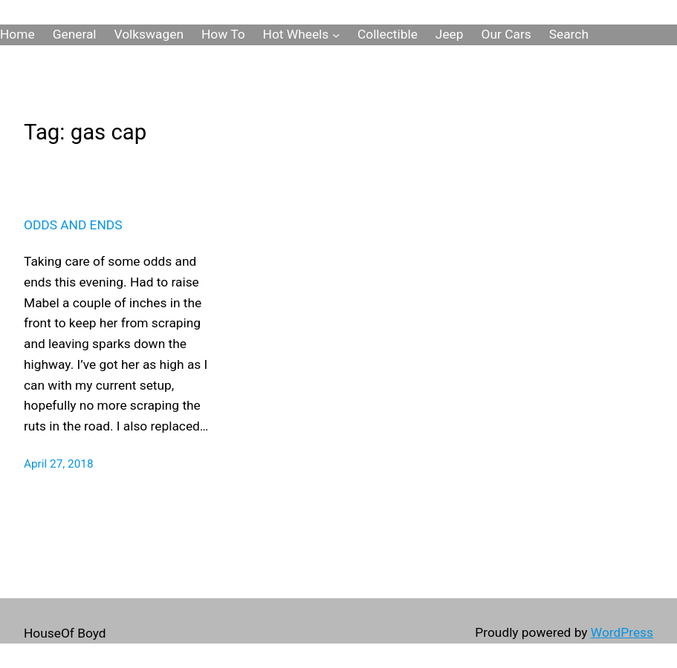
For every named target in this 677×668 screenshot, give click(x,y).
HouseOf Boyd (65, 633)
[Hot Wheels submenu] (336, 35)
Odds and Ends (73, 224)
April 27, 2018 (59, 464)
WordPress (622, 632)
